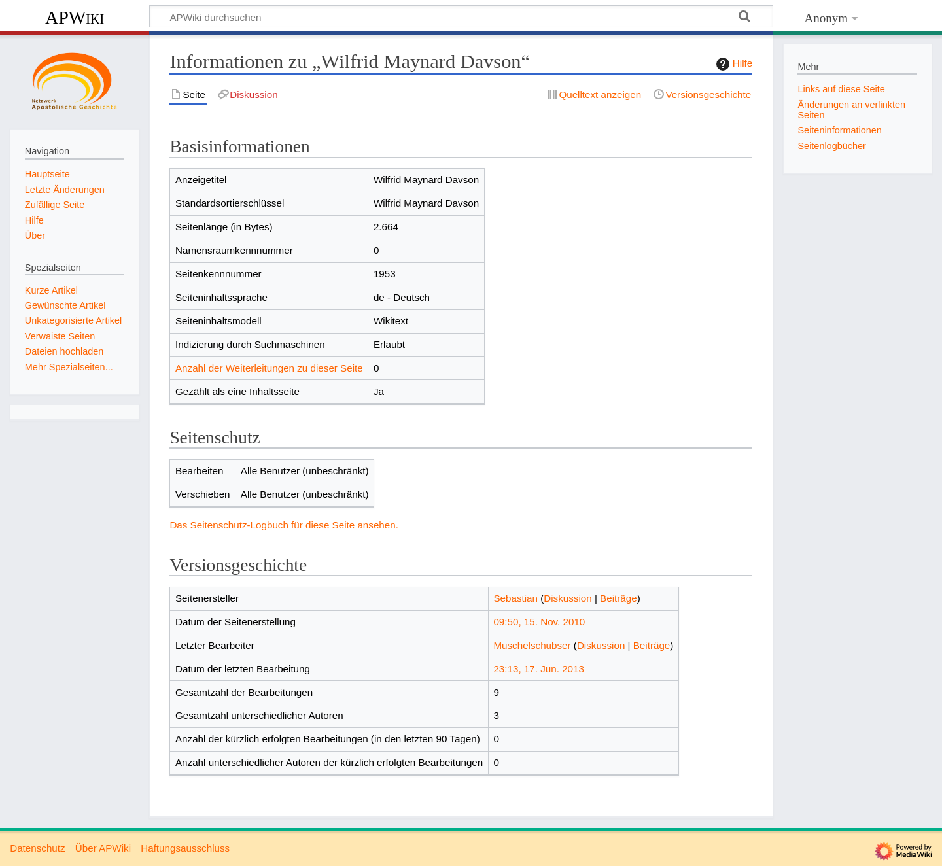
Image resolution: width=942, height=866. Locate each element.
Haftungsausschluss (185, 848)
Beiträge (618, 598)
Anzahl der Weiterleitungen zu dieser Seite (269, 367)
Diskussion (567, 598)
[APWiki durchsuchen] (461, 16)
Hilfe (732, 64)
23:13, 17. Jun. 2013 (538, 668)
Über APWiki (103, 848)
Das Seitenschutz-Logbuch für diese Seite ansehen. (283, 524)
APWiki (74, 17)
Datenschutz (37, 848)
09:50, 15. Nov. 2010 (539, 621)
